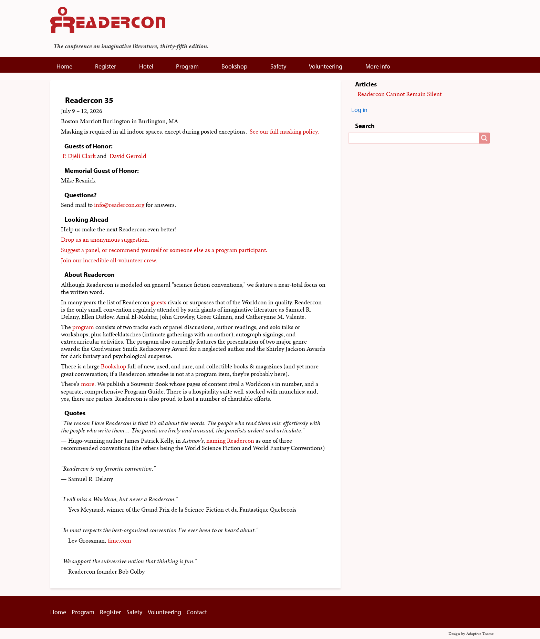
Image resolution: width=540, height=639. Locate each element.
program (83, 327)
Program (187, 66)
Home (64, 66)
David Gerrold (128, 156)
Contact (197, 612)
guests (158, 302)
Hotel (146, 66)
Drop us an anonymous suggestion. (105, 239)
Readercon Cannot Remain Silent (399, 94)
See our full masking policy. (284, 131)
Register (105, 66)
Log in (359, 110)
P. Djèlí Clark (79, 156)
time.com (119, 540)
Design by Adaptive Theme (471, 633)
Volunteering (325, 66)
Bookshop (234, 66)
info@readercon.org (119, 205)
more (87, 384)
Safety (278, 66)
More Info (377, 66)
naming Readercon (230, 441)
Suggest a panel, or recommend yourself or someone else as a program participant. (164, 250)
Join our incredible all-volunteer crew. (109, 260)
